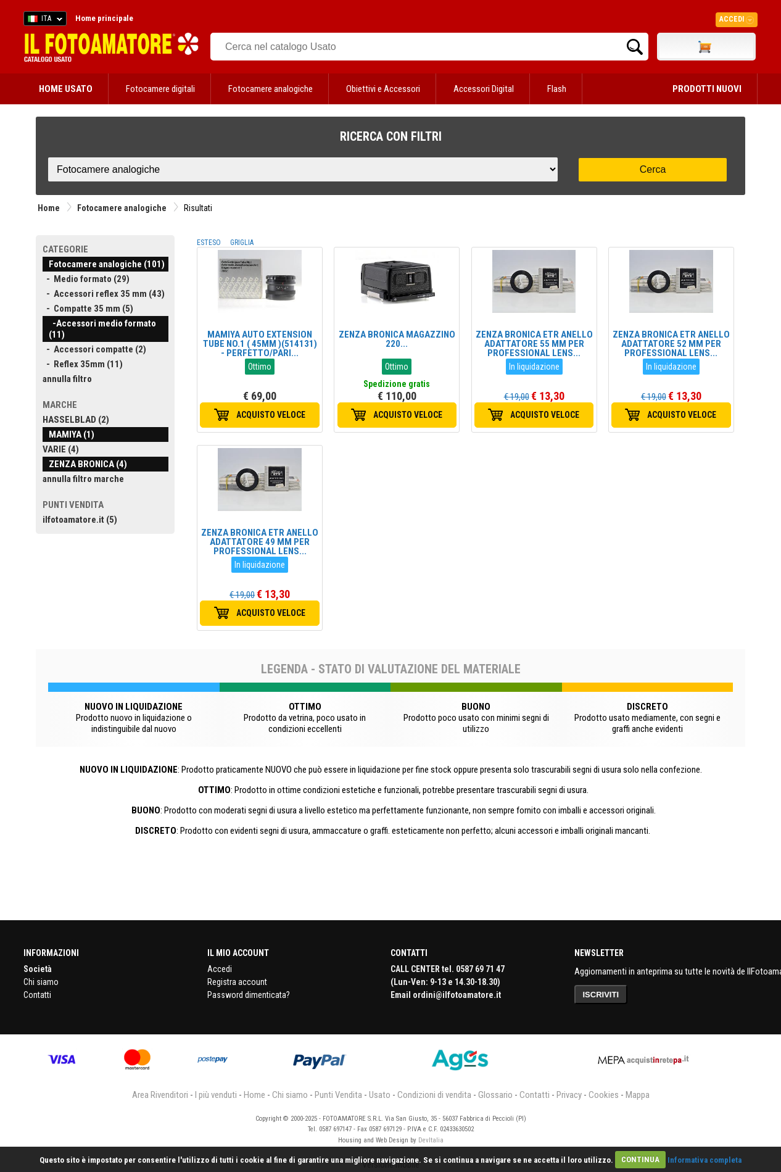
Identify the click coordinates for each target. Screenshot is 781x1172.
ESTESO (209, 242)
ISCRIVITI (601, 994)
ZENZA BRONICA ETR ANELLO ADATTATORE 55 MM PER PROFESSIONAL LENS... (534, 344)
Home (49, 208)
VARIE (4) (61, 449)
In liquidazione (534, 367)
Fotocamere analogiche (270, 88)
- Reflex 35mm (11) (83, 364)
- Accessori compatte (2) (94, 349)
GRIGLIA (242, 242)
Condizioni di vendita (434, 1094)
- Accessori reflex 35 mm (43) (104, 293)
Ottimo (259, 367)
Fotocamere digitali (160, 88)
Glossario (495, 1094)
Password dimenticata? (248, 995)
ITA (42, 20)
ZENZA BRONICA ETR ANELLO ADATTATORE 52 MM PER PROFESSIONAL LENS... (671, 344)
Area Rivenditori (160, 1094)
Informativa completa (704, 1159)
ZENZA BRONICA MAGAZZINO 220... (397, 339)
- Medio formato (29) (86, 279)
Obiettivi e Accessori (383, 88)
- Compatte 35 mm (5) (88, 308)
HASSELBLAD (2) (76, 419)
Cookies (604, 1094)
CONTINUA (640, 1159)
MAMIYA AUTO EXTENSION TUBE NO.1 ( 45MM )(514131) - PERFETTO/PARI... (260, 344)
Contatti (37, 995)
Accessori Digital (483, 88)
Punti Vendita (338, 1094)
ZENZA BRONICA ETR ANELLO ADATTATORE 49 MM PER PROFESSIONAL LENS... (259, 542)
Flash (556, 88)
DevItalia (431, 1140)
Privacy (569, 1094)
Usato (379, 1094)
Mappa (638, 1094)
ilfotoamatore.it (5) (80, 519)
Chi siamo (41, 982)
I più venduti (216, 1094)
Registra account (237, 982)
